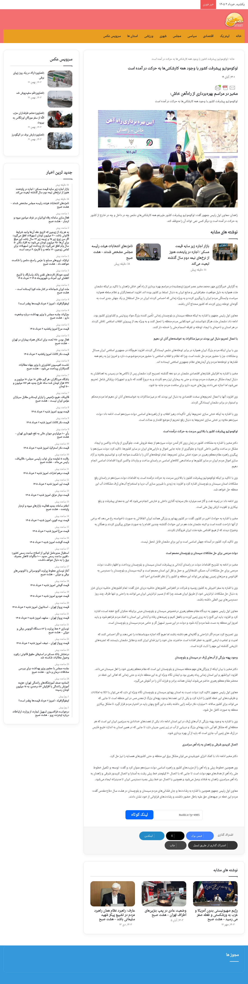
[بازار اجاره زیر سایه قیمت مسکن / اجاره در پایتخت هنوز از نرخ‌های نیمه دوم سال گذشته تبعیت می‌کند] (225, 252)
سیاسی (192, 36)
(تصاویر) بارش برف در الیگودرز (28, 135)
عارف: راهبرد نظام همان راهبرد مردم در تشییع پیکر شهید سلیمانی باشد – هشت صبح (114, 915)
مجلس (177, 36)
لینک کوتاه (139, 814)
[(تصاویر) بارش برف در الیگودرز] (60, 140)
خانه (238, 36)
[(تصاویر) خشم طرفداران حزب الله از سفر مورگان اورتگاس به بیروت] (60, 119)
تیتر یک (225, 36)
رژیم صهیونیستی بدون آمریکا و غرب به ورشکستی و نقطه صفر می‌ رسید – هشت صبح (216, 915)
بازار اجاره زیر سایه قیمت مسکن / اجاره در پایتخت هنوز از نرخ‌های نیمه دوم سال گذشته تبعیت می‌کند (188, 255)
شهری (162, 36)
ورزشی (148, 36)
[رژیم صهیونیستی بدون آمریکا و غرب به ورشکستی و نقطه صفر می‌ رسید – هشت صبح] (215, 893)
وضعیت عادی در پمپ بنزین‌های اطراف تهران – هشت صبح (165, 913)
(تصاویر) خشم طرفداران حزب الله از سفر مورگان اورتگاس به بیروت (28, 118)
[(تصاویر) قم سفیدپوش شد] (60, 99)
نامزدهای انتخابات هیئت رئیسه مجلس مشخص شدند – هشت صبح (112, 252)
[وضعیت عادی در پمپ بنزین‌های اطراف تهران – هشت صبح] (164, 893)
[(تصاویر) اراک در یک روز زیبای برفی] (60, 79)
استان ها (132, 36)
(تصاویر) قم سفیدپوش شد (30, 93)
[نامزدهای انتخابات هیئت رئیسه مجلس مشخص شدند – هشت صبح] (148, 252)
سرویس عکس (112, 36)
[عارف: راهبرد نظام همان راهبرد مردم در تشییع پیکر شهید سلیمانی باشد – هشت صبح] (112, 893)
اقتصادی (208, 36)
